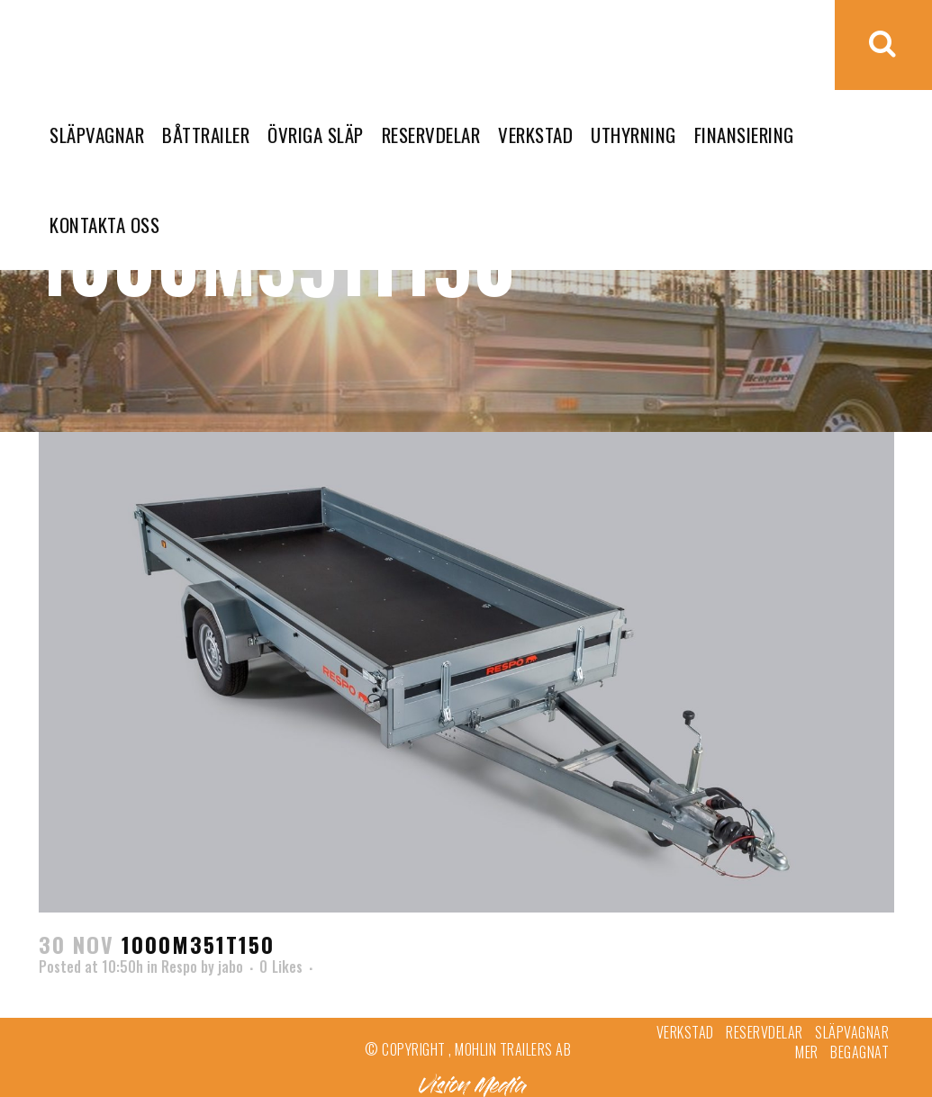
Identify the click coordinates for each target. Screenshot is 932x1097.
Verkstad (685, 1032)
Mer (807, 1052)
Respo (179, 966)
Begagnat (859, 1052)
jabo (230, 966)
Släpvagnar (852, 1032)
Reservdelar (764, 1032)
